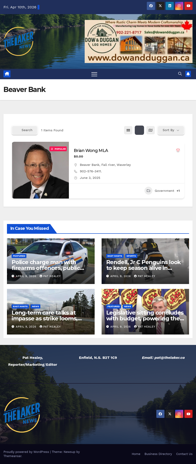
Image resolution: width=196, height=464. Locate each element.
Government (159, 191)
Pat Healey (50, 276)
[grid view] (128, 130)
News (35, 306)
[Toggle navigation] (94, 74)
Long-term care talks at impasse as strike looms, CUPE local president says (47, 318)
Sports (131, 256)
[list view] (139, 130)
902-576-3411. (91, 171)
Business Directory (158, 454)
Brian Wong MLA (91, 150)
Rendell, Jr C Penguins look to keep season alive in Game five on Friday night (143, 268)
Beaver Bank (89, 165)
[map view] (150, 130)
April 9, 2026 (26, 276)
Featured (19, 256)
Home (136, 454)
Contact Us (184, 454)
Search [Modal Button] (24, 130)
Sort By (168, 130)
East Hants (115, 256)
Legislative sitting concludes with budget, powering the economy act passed (144, 318)
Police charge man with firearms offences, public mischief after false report (47, 268)
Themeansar (12, 456)
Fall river (108, 165)
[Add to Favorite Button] (178, 150)
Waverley (124, 165)
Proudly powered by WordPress (26, 452)
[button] (180, 74)
